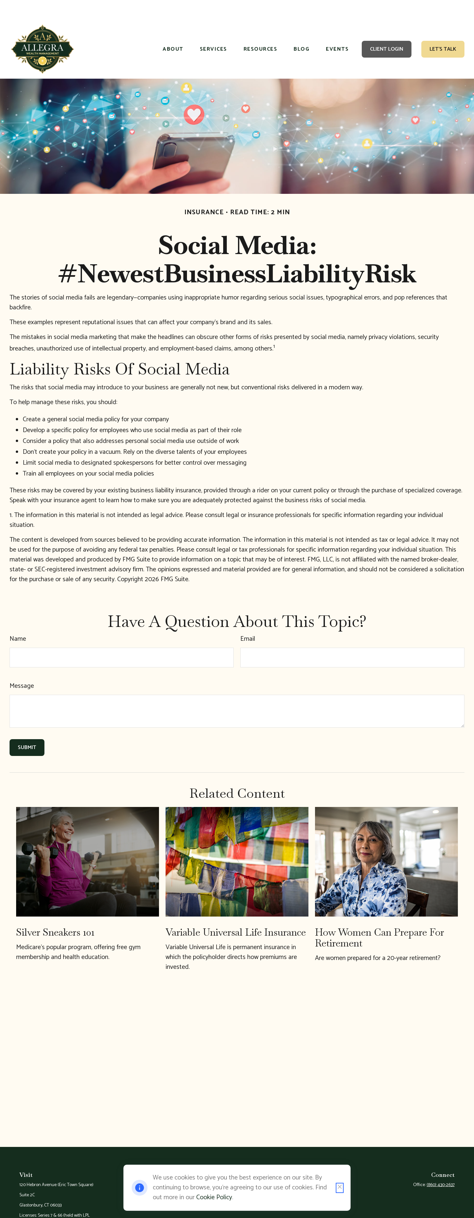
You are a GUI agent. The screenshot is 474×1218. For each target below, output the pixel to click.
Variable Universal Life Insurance (236, 912)
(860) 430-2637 (441, 1165)
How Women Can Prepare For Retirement (379, 918)
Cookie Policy (214, 1197)
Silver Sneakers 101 (55, 912)
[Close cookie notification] (339, 1188)
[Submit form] (27, 727)
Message (22, 666)
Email (247, 619)
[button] (173, 30)
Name (18, 619)
